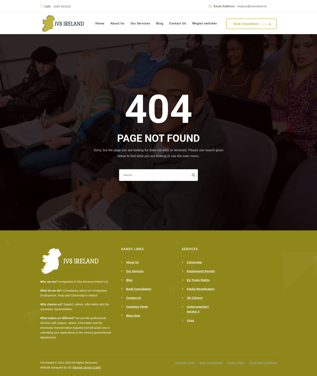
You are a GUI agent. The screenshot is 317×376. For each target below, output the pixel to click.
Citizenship (194, 262)
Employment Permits (201, 271)
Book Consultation (138, 289)
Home (99, 23)
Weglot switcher (204, 23)
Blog (159, 23)
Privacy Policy (236, 362)
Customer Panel (137, 306)
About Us (117, 23)
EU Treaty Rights (198, 280)
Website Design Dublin (86, 367)
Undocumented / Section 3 (198, 309)
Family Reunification (201, 289)
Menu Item (133, 315)
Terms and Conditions (263, 362)
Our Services (140, 23)
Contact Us (177, 23)
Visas (190, 320)
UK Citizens (195, 297)
